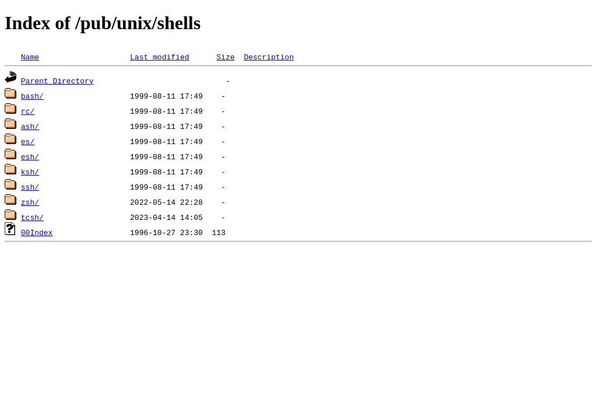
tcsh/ (32, 217)
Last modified (159, 56)
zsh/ (30, 202)
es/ (27, 141)
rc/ (27, 111)
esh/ (30, 156)
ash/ (30, 126)
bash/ (32, 95)
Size (225, 56)
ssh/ (30, 186)
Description (269, 56)
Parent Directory (57, 80)
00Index (37, 232)
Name (30, 56)
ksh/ (30, 171)
